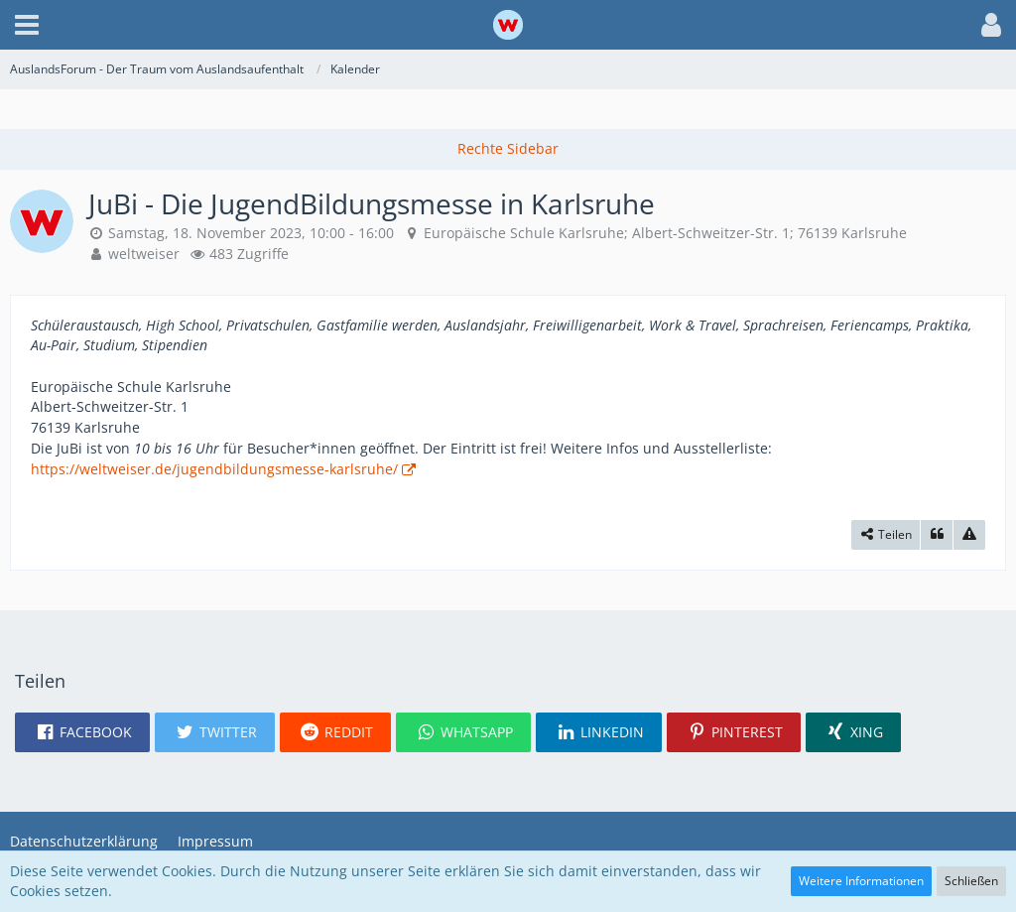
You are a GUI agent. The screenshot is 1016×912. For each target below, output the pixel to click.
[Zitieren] (936, 535)
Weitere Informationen (861, 880)
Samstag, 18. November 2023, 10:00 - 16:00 (251, 232)
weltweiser (144, 253)
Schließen (971, 880)
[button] (27, 25)
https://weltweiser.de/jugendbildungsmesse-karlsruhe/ (214, 468)
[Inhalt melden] (969, 535)
